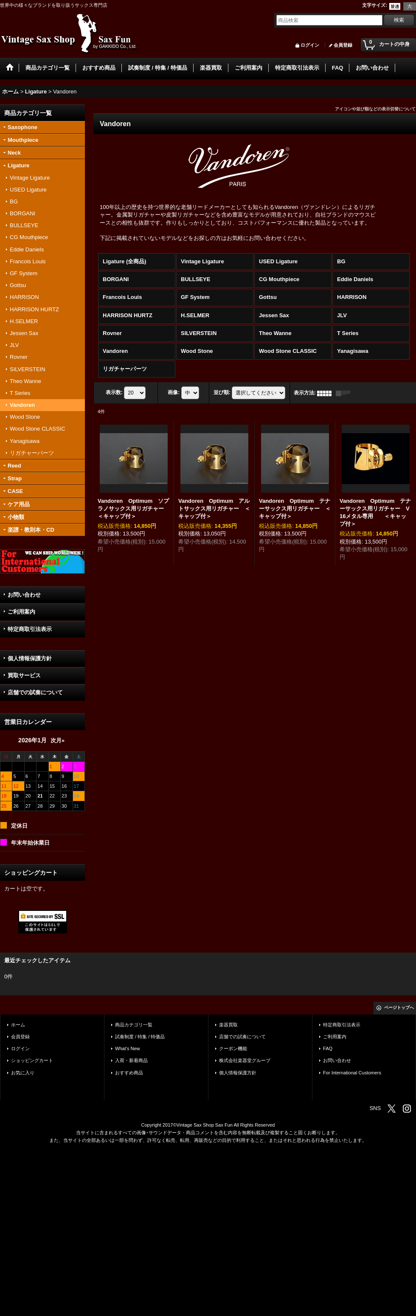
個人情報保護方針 (30, 658)
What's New (127, 1048)
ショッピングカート (32, 1060)
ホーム (18, 1024)
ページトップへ (399, 1007)
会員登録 (343, 45)
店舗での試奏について (35, 692)
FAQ (327, 1048)
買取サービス (24, 675)
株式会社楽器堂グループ (244, 1060)
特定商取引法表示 (30, 629)
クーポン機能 (233, 1048)
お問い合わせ (24, 595)
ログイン (310, 45)
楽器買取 (228, 1024)
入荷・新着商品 (131, 1060)
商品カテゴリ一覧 (133, 1024)
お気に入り (22, 1072)
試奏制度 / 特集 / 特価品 (140, 1036)
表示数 (114, 393)
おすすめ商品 (129, 1072)
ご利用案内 (21, 612)
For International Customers (352, 1072)
